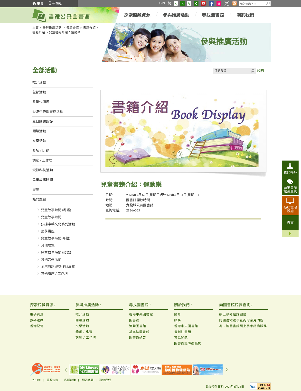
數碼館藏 (37, 320)
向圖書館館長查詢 (290, 189)
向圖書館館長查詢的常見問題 (241, 320)
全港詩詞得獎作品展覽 (58, 267)
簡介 (177, 314)
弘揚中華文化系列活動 (58, 224)
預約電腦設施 (290, 209)
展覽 (35, 190)
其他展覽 (48, 245)
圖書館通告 (137, 337)
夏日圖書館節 (42, 121)
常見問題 (181, 337)
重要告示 (52, 380)
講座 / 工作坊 (42, 160)
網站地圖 (88, 380)
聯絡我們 (105, 380)
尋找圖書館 (213, 15)
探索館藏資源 (137, 15)
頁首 (290, 222)
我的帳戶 (290, 172)
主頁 (40, 3)
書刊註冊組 (182, 332)
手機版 (57, 3)
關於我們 (245, 15)
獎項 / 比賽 (40, 151)
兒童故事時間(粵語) (55, 238)
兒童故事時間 (42, 180)
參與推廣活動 (176, 15)
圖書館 (134, 320)
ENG (162, 3)
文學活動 (39, 141)
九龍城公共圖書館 (139, 205)
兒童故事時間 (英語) (56, 252)
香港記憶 (37, 326)
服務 (177, 320)
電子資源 (37, 314)
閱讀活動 (39, 131)
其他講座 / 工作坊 (54, 274)
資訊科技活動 (42, 170)
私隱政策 (70, 380)
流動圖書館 (137, 326)
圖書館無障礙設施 (187, 343)
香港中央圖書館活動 (47, 112)
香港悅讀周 (40, 102)
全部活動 (39, 92)
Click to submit (252, 71)
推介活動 (39, 82)
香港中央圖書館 (141, 314)
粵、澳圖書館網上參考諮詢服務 (243, 326)
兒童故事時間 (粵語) (56, 210)
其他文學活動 (51, 259)
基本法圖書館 (139, 332)
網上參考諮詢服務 (232, 314)
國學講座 (48, 231)
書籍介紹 (72, 27)
